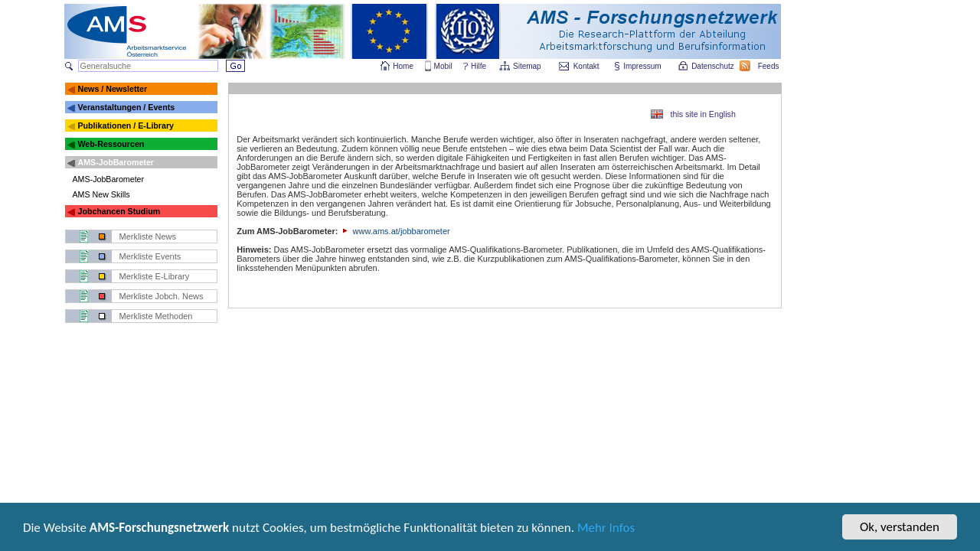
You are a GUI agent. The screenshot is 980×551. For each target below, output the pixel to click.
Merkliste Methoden (156, 316)
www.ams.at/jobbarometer (394, 231)
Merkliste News (148, 236)
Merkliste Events (150, 256)
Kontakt (586, 66)
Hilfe (478, 66)
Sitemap (528, 66)
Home (403, 66)
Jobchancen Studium (118, 211)
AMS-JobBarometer (115, 162)
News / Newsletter (112, 88)
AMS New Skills (101, 194)
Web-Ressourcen (110, 143)
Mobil (443, 66)
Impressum (642, 66)
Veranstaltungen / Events (126, 107)
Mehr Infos (606, 531)
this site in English (703, 114)
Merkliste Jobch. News (161, 296)
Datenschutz (713, 66)
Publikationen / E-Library (125, 125)
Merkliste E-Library (154, 276)
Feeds (769, 66)
